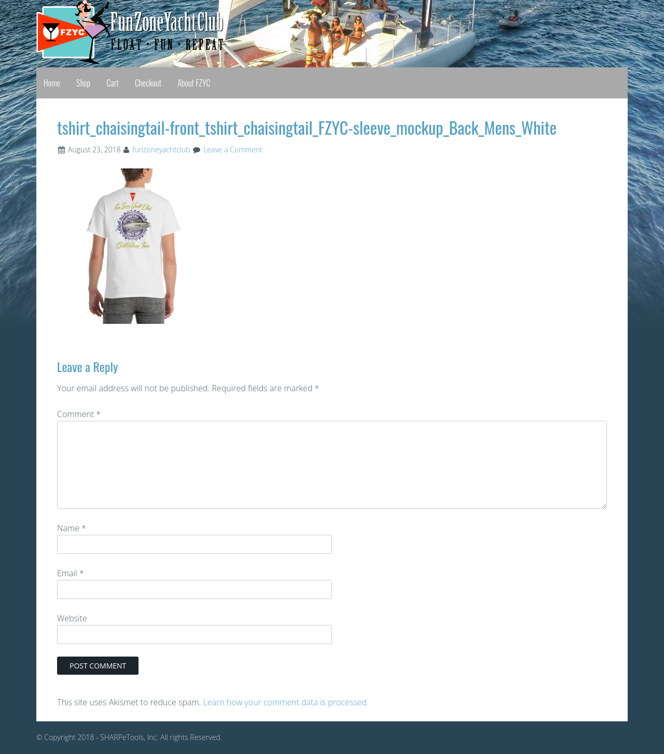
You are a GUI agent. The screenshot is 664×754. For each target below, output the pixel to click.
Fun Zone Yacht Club (119, 32)
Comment (79, 414)
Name (71, 528)
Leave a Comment (232, 149)
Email (70, 573)
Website (72, 618)
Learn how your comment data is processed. (286, 702)
